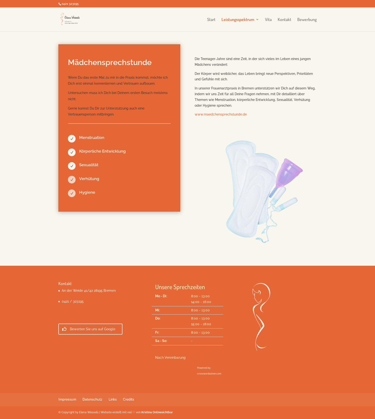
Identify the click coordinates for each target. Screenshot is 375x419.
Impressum (67, 399)
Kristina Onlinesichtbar (157, 412)
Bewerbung (307, 20)
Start (211, 20)
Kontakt (284, 20)
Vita (268, 20)
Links (113, 399)
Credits (128, 399)
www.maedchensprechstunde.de (221, 114)
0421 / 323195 (73, 301)
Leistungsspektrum (237, 20)
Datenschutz (92, 399)
